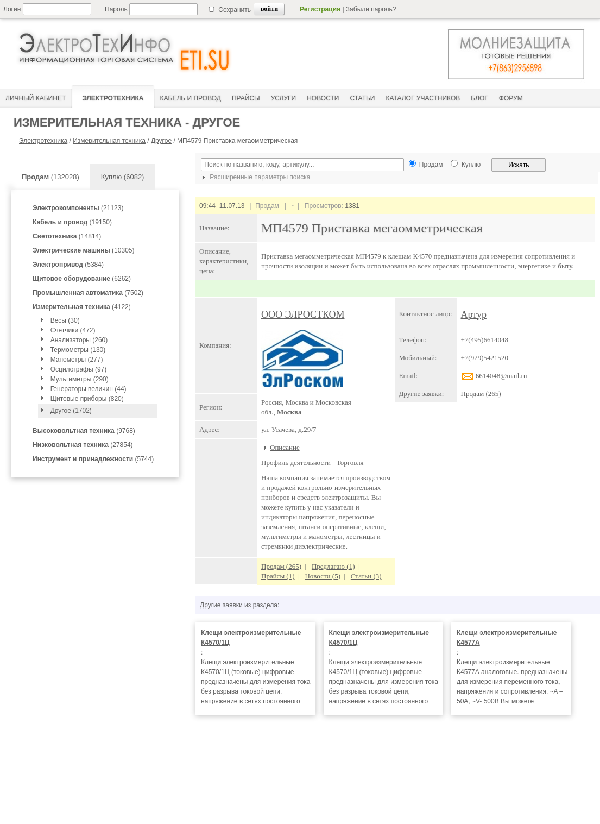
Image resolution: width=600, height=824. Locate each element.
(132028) (50, 177)
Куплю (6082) (122, 177)
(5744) (93, 459)
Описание (285, 447)
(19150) (72, 222)
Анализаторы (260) (79, 340)
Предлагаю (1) (333, 566)
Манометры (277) (76, 359)
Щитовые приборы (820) (87, 398)
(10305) (83, 250)
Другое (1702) (71, 410)
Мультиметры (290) (79, 379)
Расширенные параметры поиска (254, 177)
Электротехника (43, 140)
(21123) (78, 208)
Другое (161, 140)
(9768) (84, 431)
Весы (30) (65, 320)
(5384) (68, 264)
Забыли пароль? (371, 9)
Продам (472, 393)
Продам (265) (281, 566)
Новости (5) (322, 576)
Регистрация (320, 9)
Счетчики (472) (73, 330)
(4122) (82, 307)
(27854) (83, 445)
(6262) (82, 278)
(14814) (67, 236)
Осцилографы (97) (78, 369)
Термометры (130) (78, 350)
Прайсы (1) (278, 576)
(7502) (88, 293)
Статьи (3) (366, 576)
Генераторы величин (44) (88, 389)
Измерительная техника (109, 140)
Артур (474, 314)
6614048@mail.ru (494, 376)
